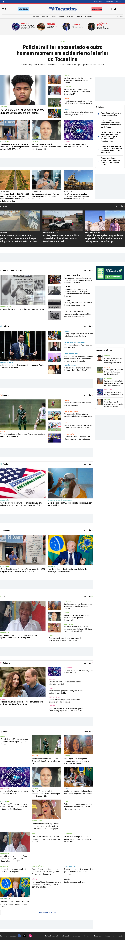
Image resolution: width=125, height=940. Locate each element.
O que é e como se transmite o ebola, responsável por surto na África (70, 504)
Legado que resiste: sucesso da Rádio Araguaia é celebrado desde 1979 (77, 315)
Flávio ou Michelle (77, 27)
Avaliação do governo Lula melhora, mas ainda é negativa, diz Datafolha (78, 113)
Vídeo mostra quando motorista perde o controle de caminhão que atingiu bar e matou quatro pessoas (18, 238)
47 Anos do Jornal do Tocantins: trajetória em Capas (22, 309)
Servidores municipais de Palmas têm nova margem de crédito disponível (45, 196)
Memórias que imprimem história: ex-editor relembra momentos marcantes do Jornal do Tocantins (78, 280)
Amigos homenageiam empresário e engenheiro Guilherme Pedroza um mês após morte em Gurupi (104, 238)
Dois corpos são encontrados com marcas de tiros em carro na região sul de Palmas (111, 123)
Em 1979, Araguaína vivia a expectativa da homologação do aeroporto (78, 304)
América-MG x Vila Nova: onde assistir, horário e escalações (78, 404)
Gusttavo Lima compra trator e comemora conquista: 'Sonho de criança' (64, 700)
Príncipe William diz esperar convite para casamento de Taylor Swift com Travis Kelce (21, 703)
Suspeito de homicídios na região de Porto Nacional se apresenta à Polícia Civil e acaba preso (111, 149)
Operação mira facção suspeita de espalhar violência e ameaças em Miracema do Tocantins (45, 871)
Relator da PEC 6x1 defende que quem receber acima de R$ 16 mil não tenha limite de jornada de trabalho (78, 358)
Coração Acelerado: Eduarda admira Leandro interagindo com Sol (65, 683)
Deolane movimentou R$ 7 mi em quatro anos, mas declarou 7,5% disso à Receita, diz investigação (78, 629)
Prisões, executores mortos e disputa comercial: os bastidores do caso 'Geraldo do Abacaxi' (62, 238)
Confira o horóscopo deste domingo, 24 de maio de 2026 (28, 27)
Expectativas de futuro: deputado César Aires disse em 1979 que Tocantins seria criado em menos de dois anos (77, 292)
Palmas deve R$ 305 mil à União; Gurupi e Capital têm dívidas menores (78, 415)
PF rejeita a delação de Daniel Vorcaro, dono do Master (78, 346)
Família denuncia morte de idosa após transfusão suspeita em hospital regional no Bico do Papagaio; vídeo (111, 136)
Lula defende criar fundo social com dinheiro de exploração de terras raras (67, 570)
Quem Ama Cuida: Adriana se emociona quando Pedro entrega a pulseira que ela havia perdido (66, 709)
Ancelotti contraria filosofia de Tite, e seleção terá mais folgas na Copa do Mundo (78, 439)
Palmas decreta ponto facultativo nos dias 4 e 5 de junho (13, 870)
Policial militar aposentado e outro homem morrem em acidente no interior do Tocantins (62, 53)
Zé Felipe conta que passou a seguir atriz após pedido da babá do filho (66, 692)
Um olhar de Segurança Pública (103, 27)
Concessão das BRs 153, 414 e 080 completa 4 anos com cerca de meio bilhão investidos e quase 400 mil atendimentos (14, 197)
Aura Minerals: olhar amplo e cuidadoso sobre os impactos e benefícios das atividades (76, 196)
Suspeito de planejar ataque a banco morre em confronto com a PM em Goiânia (110, 161)
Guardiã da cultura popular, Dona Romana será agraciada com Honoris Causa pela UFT (77, 91)
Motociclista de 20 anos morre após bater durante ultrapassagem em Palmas (23, 111)
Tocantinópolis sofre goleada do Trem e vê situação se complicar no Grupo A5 (78, 102)
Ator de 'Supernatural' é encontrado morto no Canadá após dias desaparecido (46, 146)
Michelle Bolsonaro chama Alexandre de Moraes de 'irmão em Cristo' (77, 369)
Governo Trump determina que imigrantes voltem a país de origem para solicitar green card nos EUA (21, 504)
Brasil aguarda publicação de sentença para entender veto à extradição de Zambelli (78, 80)
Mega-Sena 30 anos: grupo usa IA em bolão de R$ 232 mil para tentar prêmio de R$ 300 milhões (14, 146)
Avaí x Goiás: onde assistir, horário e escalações (111, 114)
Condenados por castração (52, 26)
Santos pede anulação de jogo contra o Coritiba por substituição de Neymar (78, 426)
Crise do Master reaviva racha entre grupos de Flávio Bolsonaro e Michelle (22, 366)
